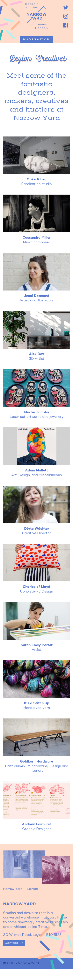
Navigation (36, 39)
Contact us (14, 943)
